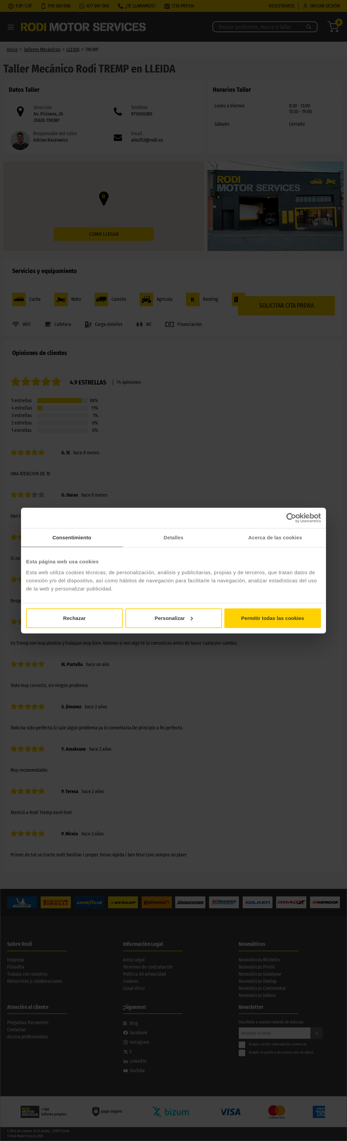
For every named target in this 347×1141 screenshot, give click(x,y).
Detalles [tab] (173, 537)
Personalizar (174, 618)
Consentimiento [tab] (72, 537)
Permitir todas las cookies (272, 618)
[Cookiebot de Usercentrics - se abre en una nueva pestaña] (291, 518)
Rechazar (74, 618)
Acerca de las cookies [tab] (275, 537)
